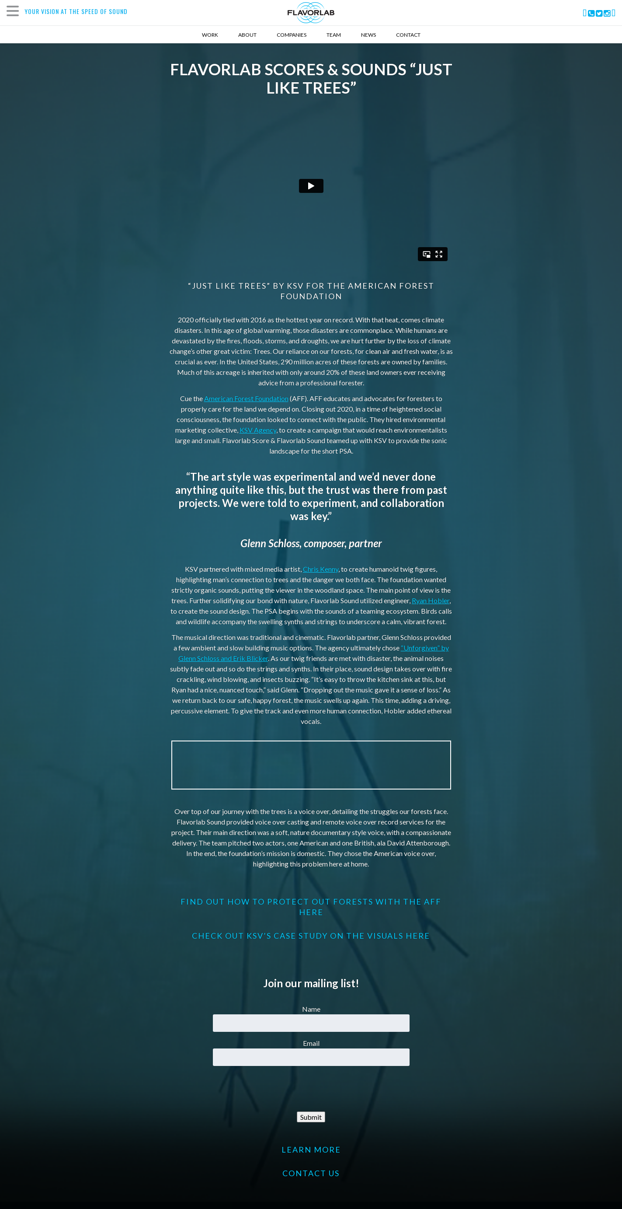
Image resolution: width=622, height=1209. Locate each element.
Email (311, 1043)
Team (334, 34)
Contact (408, 34)
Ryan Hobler (430, 600)
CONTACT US (311, 1173)
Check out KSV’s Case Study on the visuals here (311, 935)
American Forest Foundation (246, 398)
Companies (291, 34)
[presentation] (311, 1089)
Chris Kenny (320, 569)
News (368, 34)
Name (311, 1009)
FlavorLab (311, 12)
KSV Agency (258, 430)
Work (210, 34)
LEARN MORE (311, 1149)
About (247, 34)
